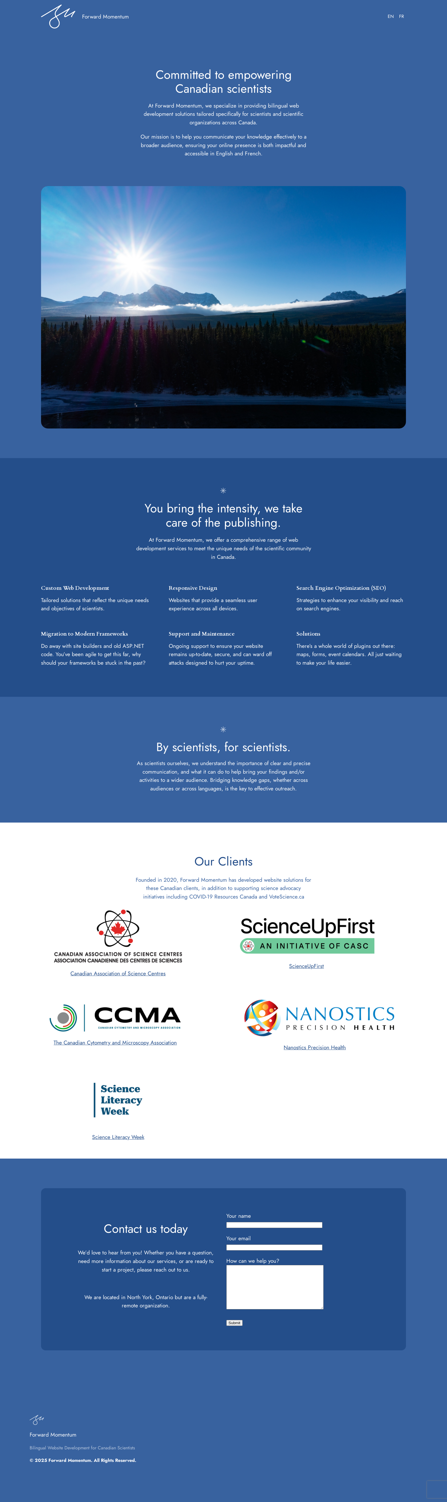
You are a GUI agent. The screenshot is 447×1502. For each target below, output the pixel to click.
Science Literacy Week (118, 1137)
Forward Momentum (105, 16)
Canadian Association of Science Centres (118, 973)
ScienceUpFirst (306, 966)
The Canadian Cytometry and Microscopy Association (115, 1042)
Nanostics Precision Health (315, 1047)
